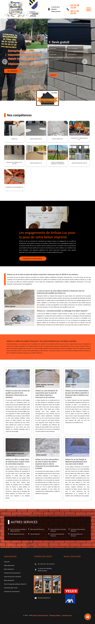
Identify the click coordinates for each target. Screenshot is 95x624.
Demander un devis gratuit (32, 258)
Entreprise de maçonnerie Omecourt (57, 535)
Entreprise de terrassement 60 (12, 573)
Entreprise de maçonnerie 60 (11, 591)
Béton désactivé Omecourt (17, 534)
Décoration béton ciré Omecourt (76, 535)
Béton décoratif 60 (9, 580)
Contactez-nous (67, 615)
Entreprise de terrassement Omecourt (78, 530)
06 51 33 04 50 (74, 12)
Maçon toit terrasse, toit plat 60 (12, 576)
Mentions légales (55, 615)
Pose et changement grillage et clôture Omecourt (18, 530)
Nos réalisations (12, 71)
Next (84, 61)
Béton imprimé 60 (9, 569)
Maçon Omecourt (35, 534)
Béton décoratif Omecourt (37, 529)
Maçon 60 (7, 562)
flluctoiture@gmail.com (44, 598)
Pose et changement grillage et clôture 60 (15, 584)
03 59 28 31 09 (74, 6)
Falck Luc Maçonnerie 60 (40, 615)
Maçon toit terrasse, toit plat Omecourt (58, 530)
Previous (5, 61)
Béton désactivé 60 (9, 565)
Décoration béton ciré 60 (10, 588)
